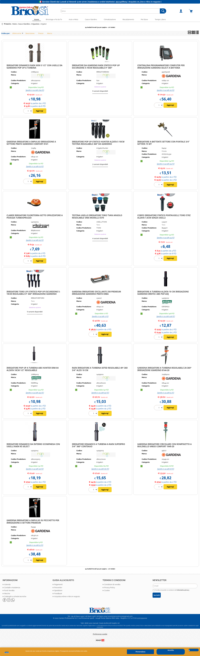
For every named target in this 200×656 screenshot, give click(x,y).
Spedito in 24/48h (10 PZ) (165, 91)
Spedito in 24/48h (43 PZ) (165, 238)
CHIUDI (194, 650)
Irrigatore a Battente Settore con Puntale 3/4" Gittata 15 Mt (163, 143)
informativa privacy (183, 590)
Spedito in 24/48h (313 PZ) (35, 393)
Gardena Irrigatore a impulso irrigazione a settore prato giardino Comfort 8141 (31, 143)
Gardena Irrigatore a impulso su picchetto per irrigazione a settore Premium (33, 522)
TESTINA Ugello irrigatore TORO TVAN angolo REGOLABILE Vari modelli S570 (97, 217)
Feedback (58, 594)
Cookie (6, 652)
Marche (7, 594)
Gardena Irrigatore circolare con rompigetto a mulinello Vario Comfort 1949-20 (164, 445)
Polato (164, 152)
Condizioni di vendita (112, 585)
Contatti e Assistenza (12, 588)
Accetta (171, 650)
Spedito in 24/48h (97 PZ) (100, 393)
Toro (98, 225)
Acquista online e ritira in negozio (67, 597)
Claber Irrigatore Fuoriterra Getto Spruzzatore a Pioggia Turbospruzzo (35, 217)
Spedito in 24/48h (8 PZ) (165, 469)
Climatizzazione (110, 20)
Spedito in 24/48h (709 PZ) (35, 91)
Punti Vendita (9, 591)
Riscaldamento (129, 20)
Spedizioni (58, 591)
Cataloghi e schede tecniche (15, 597)
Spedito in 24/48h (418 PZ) (165, 317)
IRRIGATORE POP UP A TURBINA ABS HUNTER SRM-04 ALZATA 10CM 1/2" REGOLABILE (33, 369)
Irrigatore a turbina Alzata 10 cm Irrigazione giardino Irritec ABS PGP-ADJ (163, 293)
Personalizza (140, 652)
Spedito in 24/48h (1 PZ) (100, 317)
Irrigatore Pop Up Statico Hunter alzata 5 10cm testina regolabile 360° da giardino (98, 143)
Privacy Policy (109, 588)
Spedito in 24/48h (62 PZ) (100, 469)
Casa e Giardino (91, 20)
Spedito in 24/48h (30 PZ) (34, 469)
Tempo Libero (163, 20)
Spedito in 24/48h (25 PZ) (34, 241)
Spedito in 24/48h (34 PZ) (165, 164)
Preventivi (58, 588)
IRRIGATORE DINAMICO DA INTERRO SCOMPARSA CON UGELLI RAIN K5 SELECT (33, 445)
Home (33, 20)
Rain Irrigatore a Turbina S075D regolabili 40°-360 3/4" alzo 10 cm (100, 369)
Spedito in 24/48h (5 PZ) (165, 393)
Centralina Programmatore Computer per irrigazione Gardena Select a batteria (161, 67)
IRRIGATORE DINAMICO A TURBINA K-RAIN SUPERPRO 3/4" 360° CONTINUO (98, 445)
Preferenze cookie (100, 635)
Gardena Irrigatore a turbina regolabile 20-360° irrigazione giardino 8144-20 (164, 369)
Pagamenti (58, 585)
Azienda (7, 585)
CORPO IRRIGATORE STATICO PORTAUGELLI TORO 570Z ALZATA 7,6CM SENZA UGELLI (164, 217)
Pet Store (146, 20)
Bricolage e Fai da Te (52, 20)
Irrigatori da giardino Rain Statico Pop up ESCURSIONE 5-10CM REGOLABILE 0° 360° (96, 67)
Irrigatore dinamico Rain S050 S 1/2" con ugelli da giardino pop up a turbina (34, 67)
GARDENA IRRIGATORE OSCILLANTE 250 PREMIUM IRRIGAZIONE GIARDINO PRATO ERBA (96, 293)
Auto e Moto (72, 20)
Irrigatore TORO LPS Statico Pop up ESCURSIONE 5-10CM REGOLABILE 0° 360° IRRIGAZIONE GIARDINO (33, 293)
